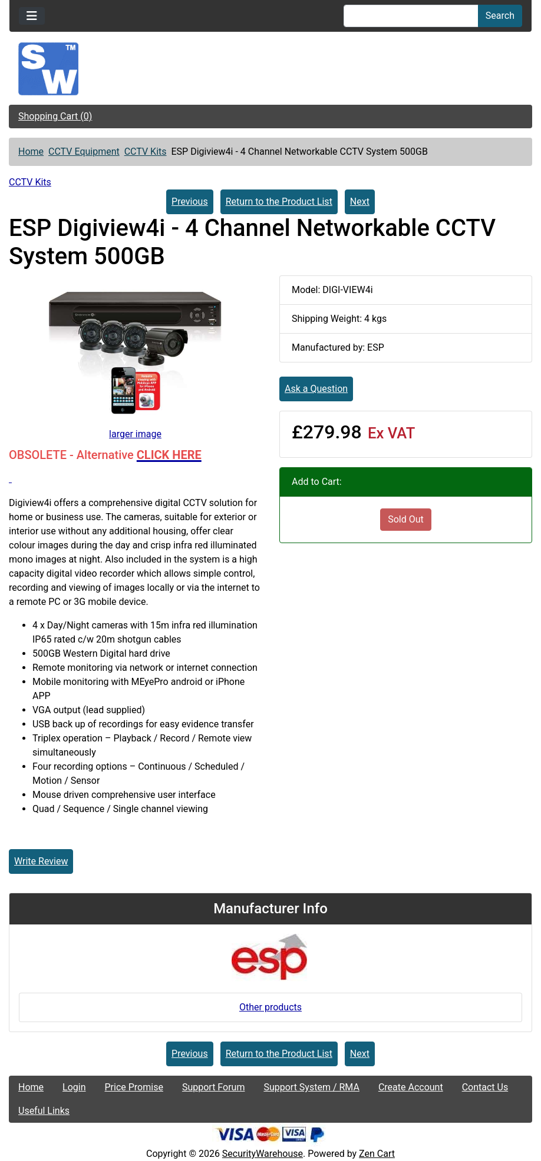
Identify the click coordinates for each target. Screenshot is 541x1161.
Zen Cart (377, 1153)
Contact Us (485, 1087)
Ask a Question (316, 388)
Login (73, 1087)
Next (360, 201)
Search (500, 15)
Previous (189, 201)
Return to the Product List (279, 201)
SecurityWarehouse (262, 1153)
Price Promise (134, 1087)
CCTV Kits (145, 151)
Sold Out (406, 519)
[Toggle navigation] (32, 16)
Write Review (41, 861)
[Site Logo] (270, 68)
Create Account (410, 1087)
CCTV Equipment (84, 151)
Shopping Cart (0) (55, 116)
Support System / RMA (311, 1087)
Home (31, 151)
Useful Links (44, 1110)
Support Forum (213, 1087)
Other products (270, 1007)
